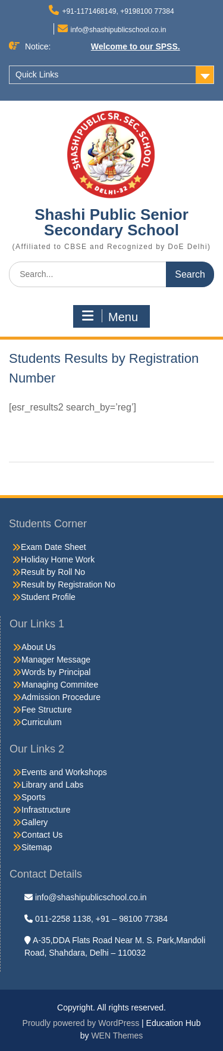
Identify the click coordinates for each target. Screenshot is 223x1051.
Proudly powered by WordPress (81, 1023)
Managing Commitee (59, 684)
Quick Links (36, 74)
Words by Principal (55, 672)
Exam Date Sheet (53, 547)
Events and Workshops (64, 772)
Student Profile (48, 597)
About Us (38, 647)
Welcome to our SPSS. (135, 46)
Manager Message (55, 659)
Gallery (34, 822)
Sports (33, 797)
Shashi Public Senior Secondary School (111, 222)
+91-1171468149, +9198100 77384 (118, 11)
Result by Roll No (53, 572)
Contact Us (41, 834)
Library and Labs (52, 784)
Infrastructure (45, 809)
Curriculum (41, 722)
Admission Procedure (60, 697)
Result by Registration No (68, 584)
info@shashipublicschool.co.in (119, 30)
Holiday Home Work (58, 559)
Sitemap (36, 847)
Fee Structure (46, 709)
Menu (110, 316)
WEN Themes (117, 1035)
